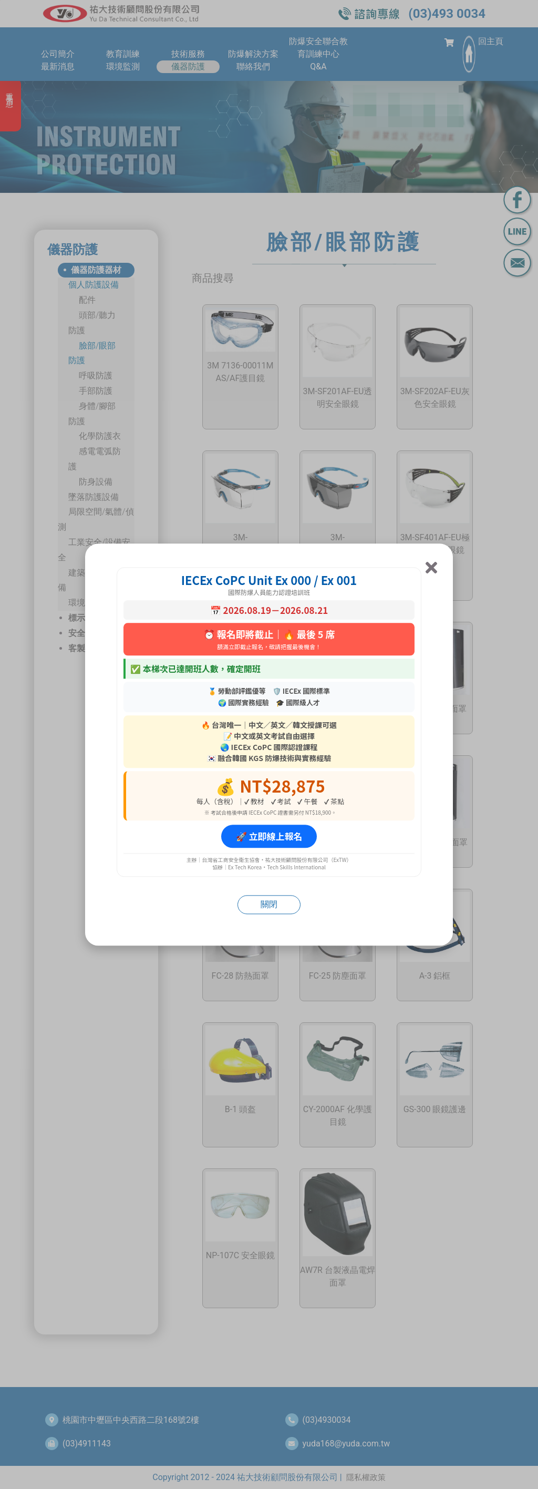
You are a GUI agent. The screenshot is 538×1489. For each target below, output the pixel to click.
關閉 (269, 904)
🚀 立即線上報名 (269, 836)
